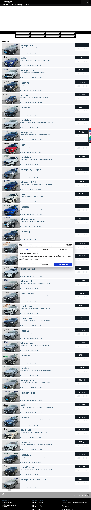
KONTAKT (27, 5)
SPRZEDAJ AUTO (13, 5)
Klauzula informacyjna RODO (9, 505)
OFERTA (7, 5)
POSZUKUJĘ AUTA (20, 5)
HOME (4, 5)
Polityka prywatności (7, 502)
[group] (45, 18)
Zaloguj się (85, 2)
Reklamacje (4, 506)
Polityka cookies (6, 504)
